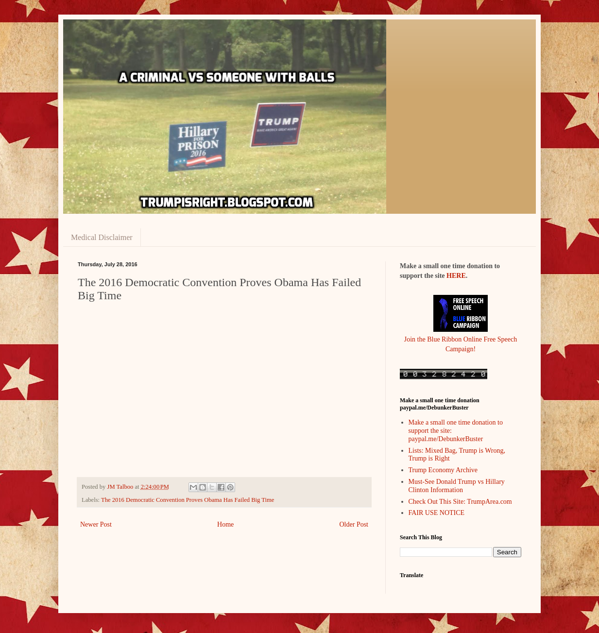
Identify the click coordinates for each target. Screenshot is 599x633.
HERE (456, 275)
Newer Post (96, 524)
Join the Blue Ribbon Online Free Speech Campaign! (460, 339)
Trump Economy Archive (443, 470)
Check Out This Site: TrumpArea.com (460, 501)
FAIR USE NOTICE (437, 512)
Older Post (354, 524)
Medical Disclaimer (102, 237)
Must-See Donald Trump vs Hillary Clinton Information (457, 486)
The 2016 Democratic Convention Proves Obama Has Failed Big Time (187, 499)
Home (225, 524)
